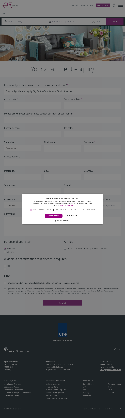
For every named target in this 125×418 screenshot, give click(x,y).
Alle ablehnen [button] (72, 216)
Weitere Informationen (66, 205)
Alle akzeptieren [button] (53, 216)
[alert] (62, 209)
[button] (62, 221)
